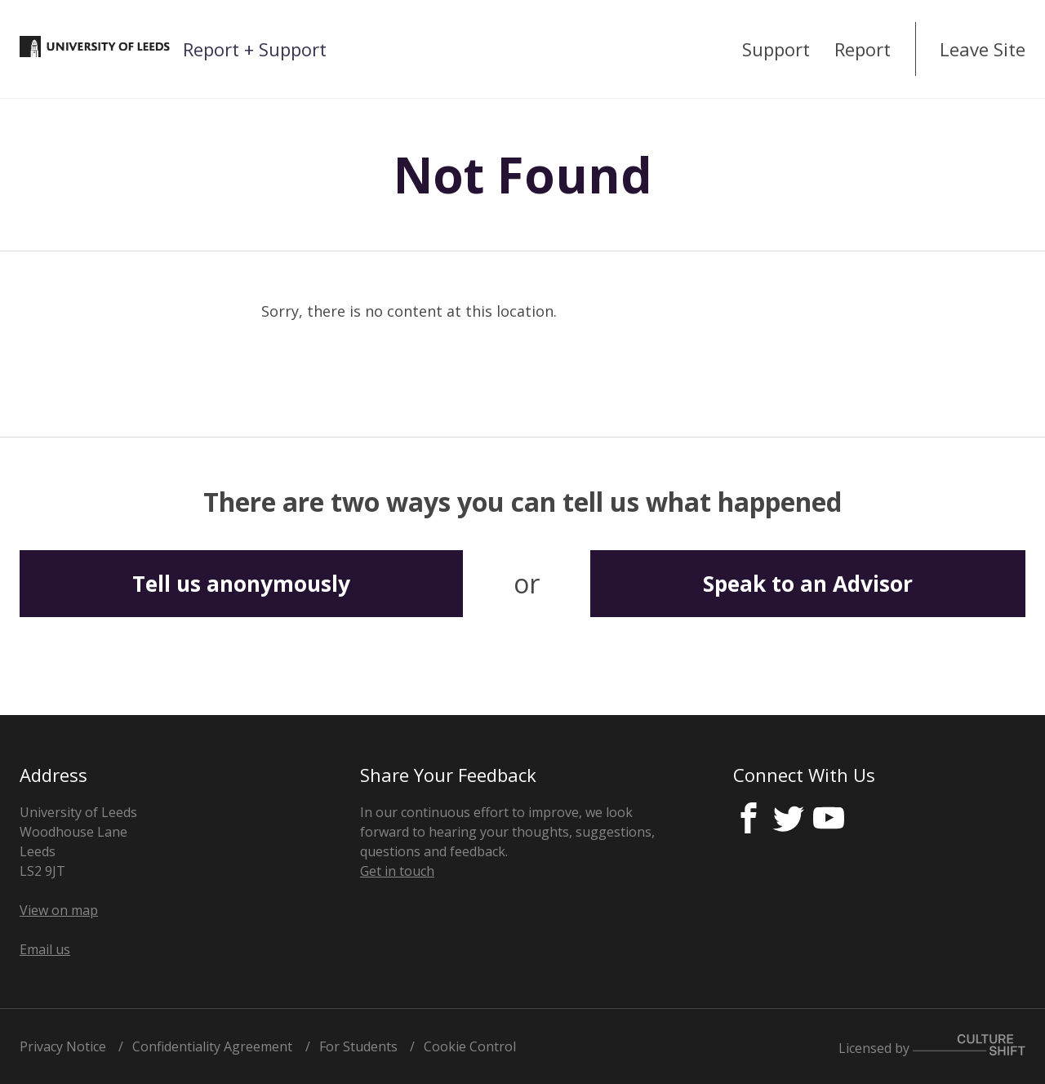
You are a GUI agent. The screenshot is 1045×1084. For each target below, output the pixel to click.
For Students (358, 1046)
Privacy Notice (63, 1046)
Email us (45, 949)
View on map (59, 910)
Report (862, 49)
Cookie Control (470, 1046)
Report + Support (255, 49)
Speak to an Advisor (808, 583)
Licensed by (931, 1048)
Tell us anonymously (241, 583)
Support (776, 49)
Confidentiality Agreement (212, 1046)
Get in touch (397, 871)
